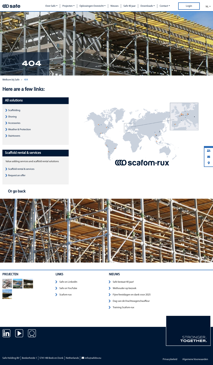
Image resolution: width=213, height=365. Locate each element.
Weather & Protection (19, 129)
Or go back (16, 191)
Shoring (12, 117)
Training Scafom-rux (123, 307)
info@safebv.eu (91, 358)
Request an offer (16, 175)
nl (207, 6)
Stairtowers (14, 136)
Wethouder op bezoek (124, 288)
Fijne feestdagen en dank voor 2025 (132, 295)
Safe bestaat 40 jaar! (123, 282)
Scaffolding (14, 110)
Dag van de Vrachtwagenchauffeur (131, 301)
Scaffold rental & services (21, 169)
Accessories (14, 123)
